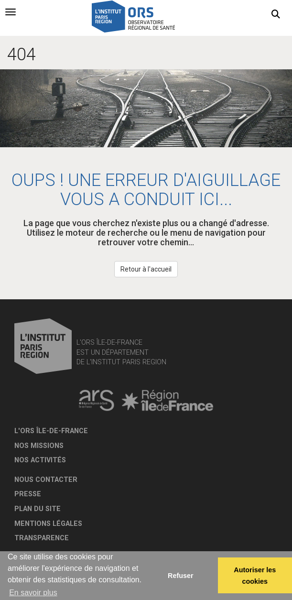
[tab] (10, 12)
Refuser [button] (181, 575)
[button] (275, 14)
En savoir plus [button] (33, 593)
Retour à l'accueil (146, 269)
